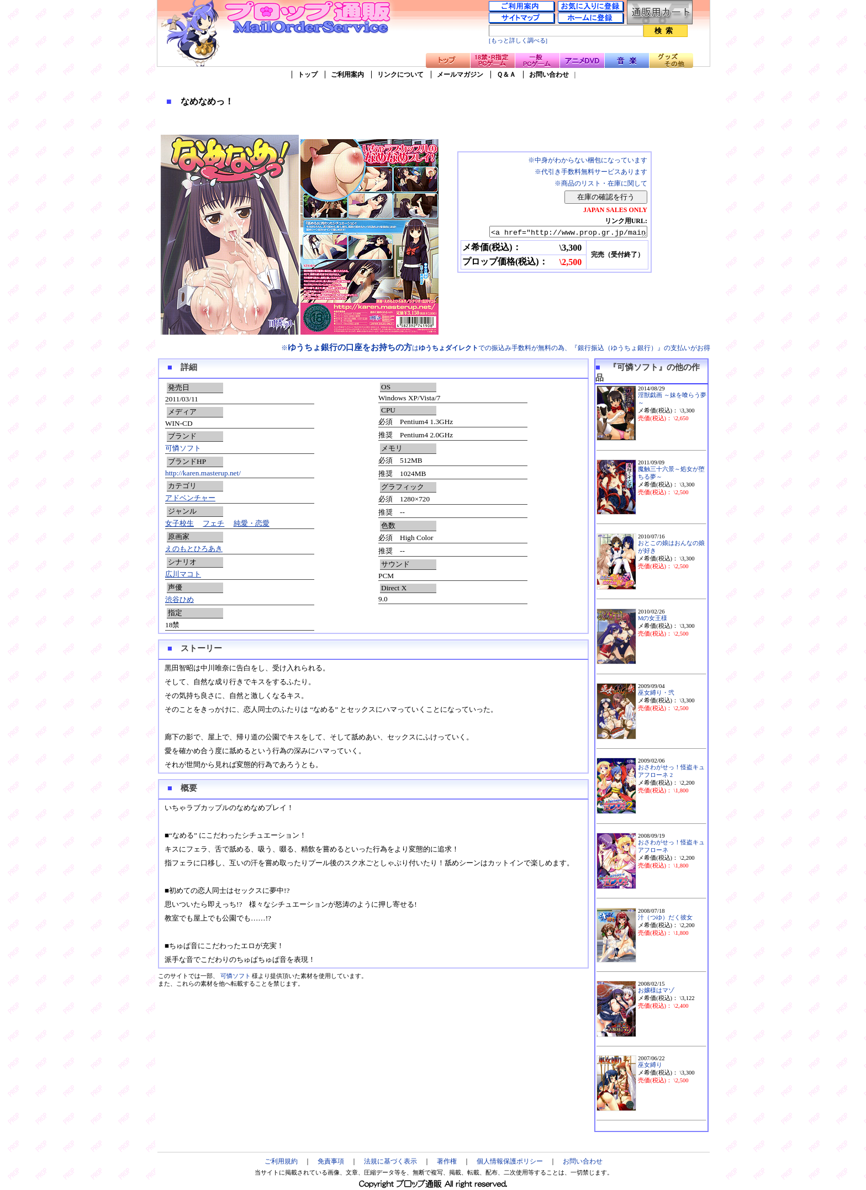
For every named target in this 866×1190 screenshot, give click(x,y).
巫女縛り (650, 1065)
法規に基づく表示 (390, 1161)
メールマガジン (460, 74)
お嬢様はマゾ (656, 990)
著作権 (447, 1161)
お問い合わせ (549, 74)
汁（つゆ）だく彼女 (665, 917)
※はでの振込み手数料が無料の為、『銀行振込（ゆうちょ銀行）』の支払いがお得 (495, 348)
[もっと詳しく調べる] (518, 41)
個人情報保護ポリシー (510, 1161)
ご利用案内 (347, 74)
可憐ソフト (183, 448)
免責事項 (331, 1161)
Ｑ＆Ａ (506, 74)
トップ (308, 74)
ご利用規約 (281, 1161)
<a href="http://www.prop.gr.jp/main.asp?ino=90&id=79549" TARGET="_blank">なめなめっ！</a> (558, 232)
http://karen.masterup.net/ (203, 473)
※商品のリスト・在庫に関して (601, 183)
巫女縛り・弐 (656, 693)
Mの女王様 (652, 618)
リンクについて (400, 74)
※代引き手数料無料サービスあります (591, 172)
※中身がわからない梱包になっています (587, 160)
